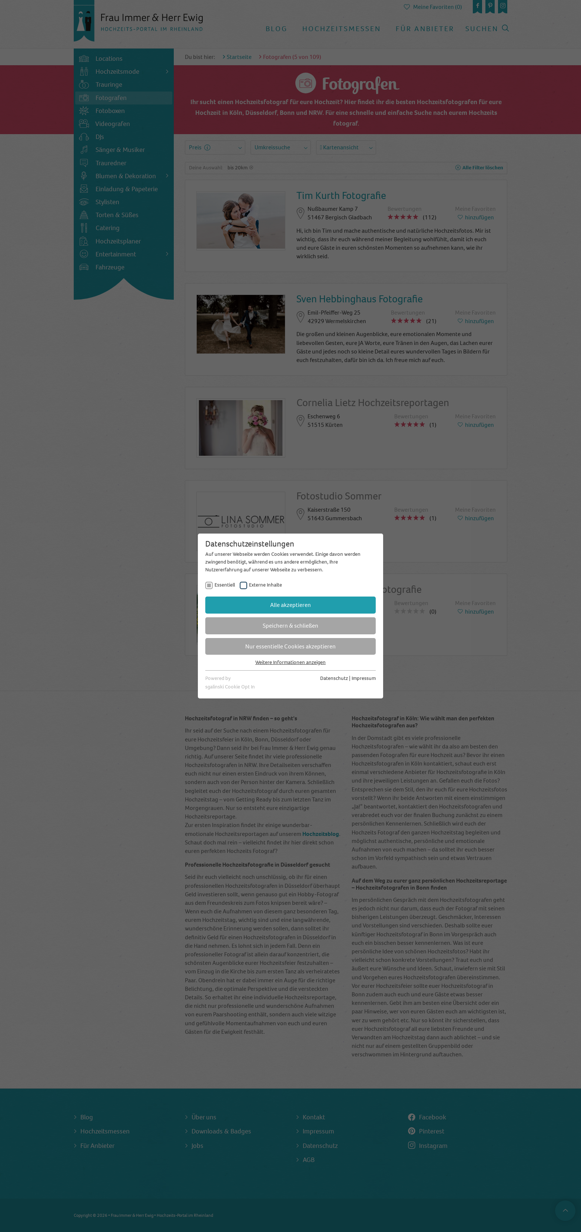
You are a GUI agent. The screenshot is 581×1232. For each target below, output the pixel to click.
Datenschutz (334, 678)
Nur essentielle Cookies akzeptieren (290, 646)
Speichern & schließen (290, 626)
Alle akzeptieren (290, 605)
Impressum (364, 678)
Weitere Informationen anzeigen (290, 662)
